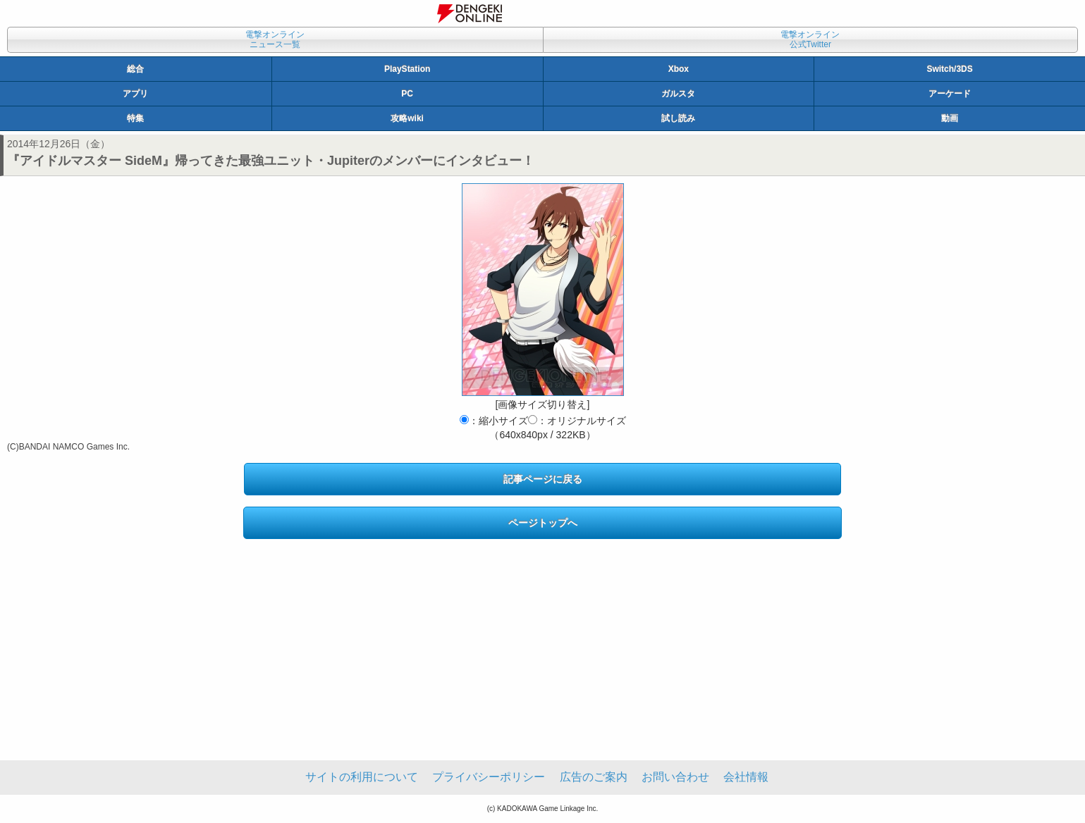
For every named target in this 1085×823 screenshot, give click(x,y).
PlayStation (407, 69)
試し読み (678, 118)
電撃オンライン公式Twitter (810, 39)
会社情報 (745, 777)
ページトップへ (542, 522)
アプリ (135, 94)
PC (407, 94)
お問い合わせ (675, 777)
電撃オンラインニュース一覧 (275, 39)
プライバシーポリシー (488, 777)
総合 (135, 69)
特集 (135, 118)
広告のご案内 (593, 777)
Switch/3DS (949, 69)
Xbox (678, 69)
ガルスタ (678, 94)
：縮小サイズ (494, 420)
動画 (949, 118)
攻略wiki (407, 118)
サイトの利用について (361, 777)
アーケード (949, 94)
